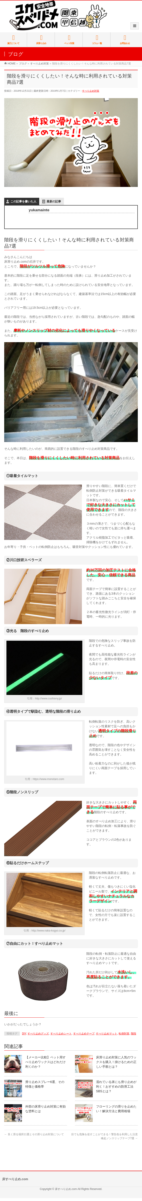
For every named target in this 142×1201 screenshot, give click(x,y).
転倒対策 (124, 1033)
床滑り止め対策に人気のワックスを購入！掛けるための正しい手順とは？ (116, 1061)
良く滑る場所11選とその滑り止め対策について (34, 1134)
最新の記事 (54, 201)
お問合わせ (124, 40)
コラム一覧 (97, 40)
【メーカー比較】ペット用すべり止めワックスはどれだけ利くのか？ (45, 1061)
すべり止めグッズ (38, 1033)
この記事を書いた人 (23, 201)
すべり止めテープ (84, 1033)
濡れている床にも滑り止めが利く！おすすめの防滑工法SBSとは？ (116, 1086)
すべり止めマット (106, 1033)
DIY (24, 1033)
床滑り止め (41, 40)
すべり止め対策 (90, 90)
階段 (133, 1033)
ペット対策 (69, 40)
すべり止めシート (61, 1033)
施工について (13, 40)
